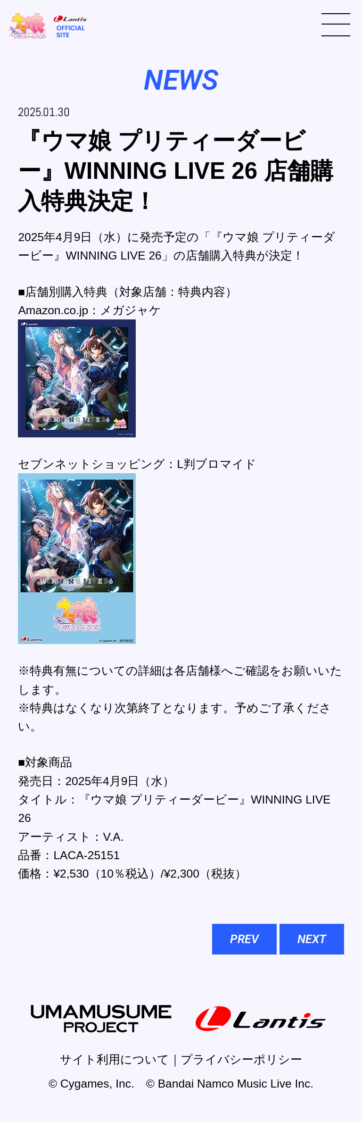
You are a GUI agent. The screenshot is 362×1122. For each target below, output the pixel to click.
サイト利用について (114, 1059)
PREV (244, 939)
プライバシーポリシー (241, 1059)
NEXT (311, 939)
